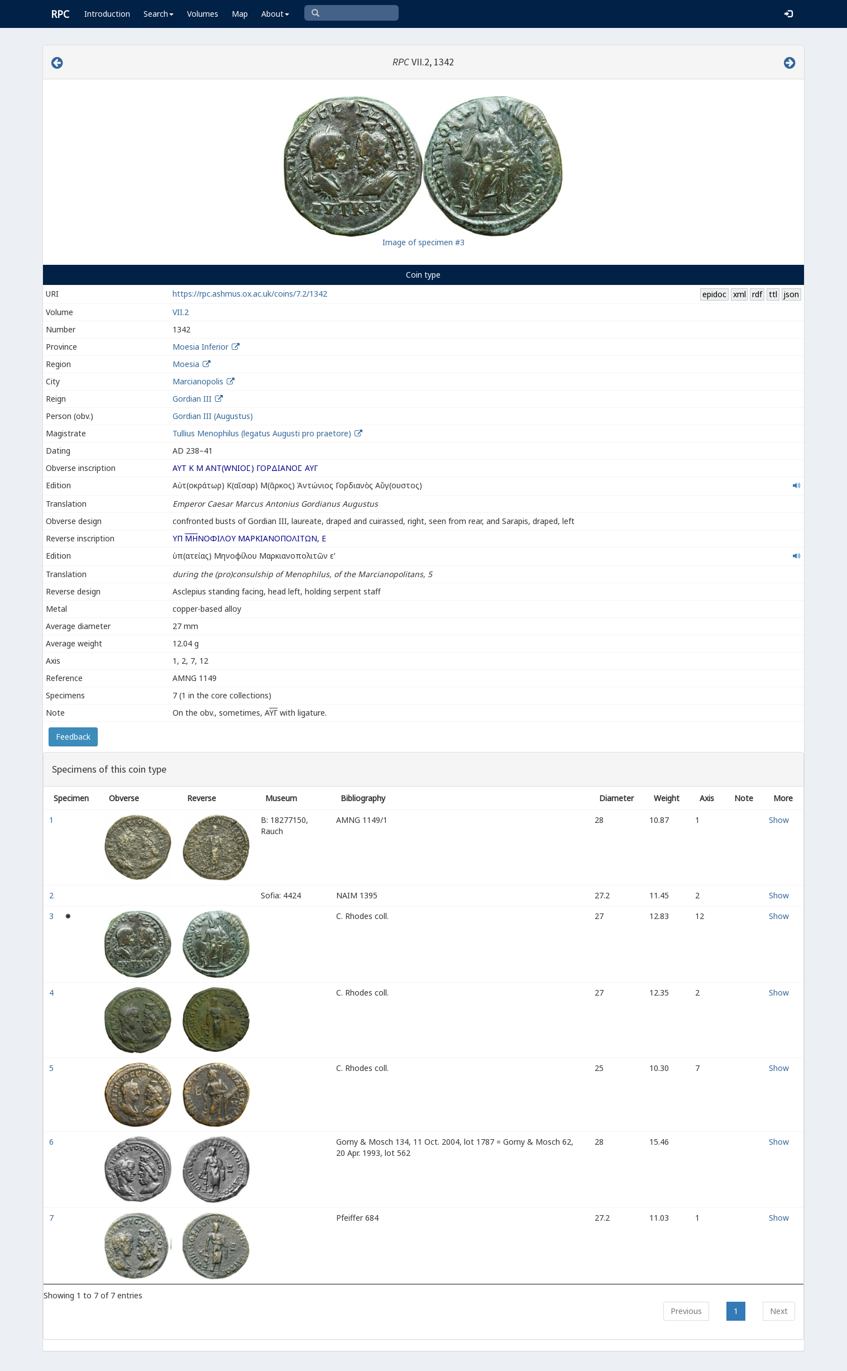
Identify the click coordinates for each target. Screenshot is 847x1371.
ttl (773, 294)
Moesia (186, 364)
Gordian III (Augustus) (213, 416)
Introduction (107, 13)
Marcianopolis (198, 381)
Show (779, 820)
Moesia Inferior (200, 346)
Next (779, 1311)
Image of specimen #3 (423, 242)
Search (158, 13)
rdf (757, 294)
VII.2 (181, 312)
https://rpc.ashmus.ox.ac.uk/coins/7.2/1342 (250, 293)
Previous (686, 1311)
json (791, 294)
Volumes (202, 13)
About (275, 13)
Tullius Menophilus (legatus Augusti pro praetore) (263, 433)
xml (739, 294)
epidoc (714, 294)
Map (240, 13)
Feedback (73, 736)
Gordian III (192, 398)
